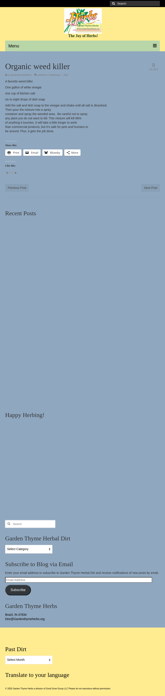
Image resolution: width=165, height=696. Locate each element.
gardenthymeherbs (21, 75)
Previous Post (17, 188)
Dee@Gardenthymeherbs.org (25, 619)
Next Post (150, 188)
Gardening (54, 75)
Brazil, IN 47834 (16, 614)
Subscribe (18, 590)
